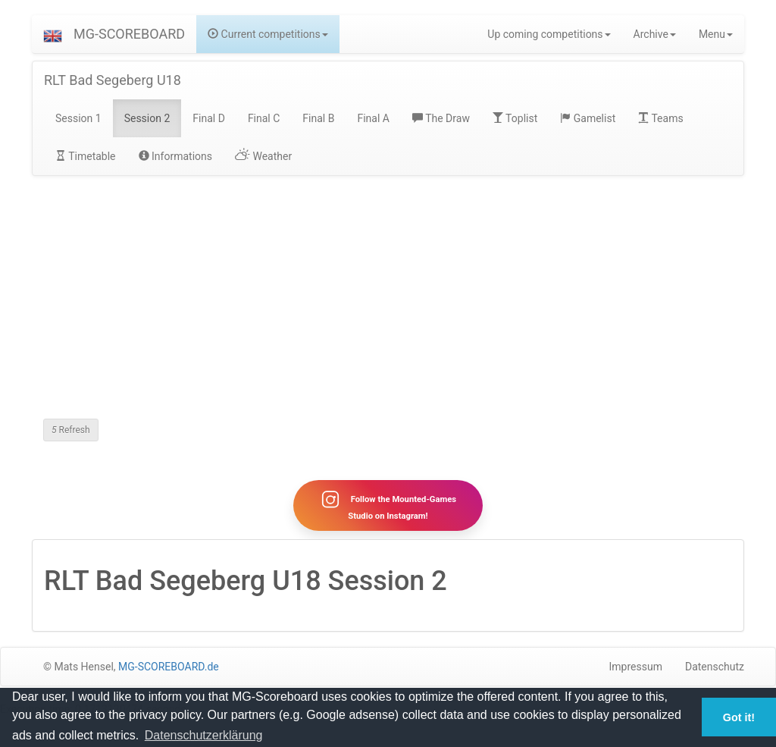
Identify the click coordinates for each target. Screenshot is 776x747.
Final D (208, 118)
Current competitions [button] (268, 34)
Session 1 (78, 118)
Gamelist (587, 118)
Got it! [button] (739, 717)
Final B (318, 118)
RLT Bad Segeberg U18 (112, 80)
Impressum (635, 667)
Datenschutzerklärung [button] (204, 735)
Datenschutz (714, 667)
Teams (660, 118)
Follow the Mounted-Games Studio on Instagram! (388, 505)
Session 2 (147, 118)
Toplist (515, 118)
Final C (264, 118)
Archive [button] (655, 34)
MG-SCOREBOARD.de (168, 667)
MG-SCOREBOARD (129, 34)
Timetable (85, 156)
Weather (263, 156)
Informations (175, 156)
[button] (53, 34)
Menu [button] (716, 34)
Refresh (71, 430)
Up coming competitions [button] (548, 34)
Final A (373, 118)
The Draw (441, 118)
